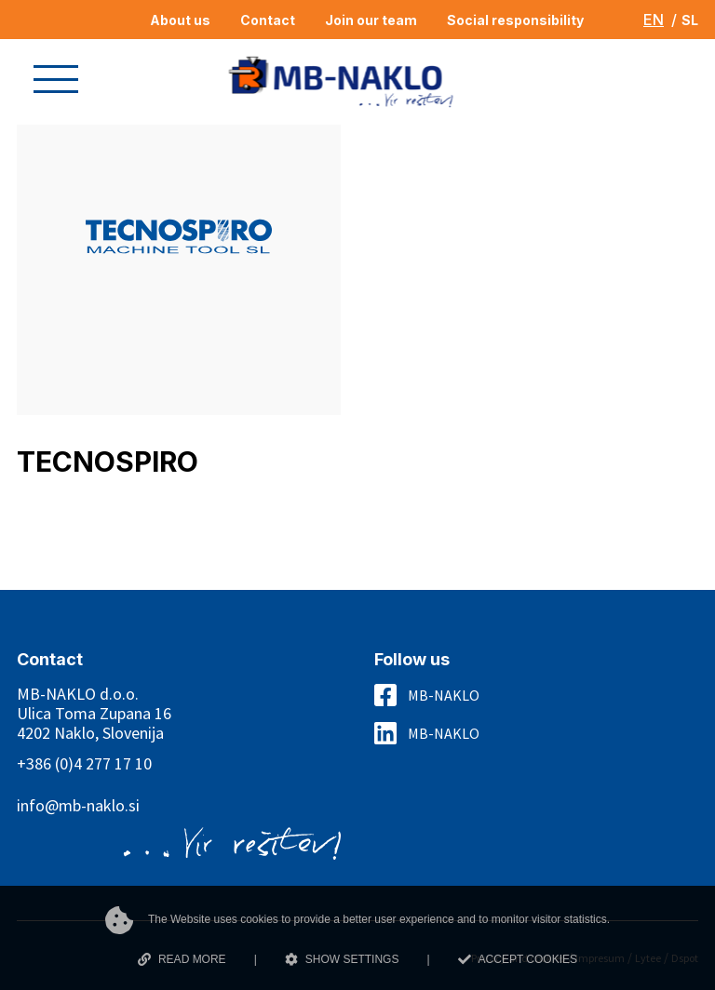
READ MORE (182, 959)
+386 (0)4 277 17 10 (84, 763)
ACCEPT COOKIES (517, 959)
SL (689, 20)
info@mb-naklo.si (78, 805)
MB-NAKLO (443, 695)
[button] (56, 79)
